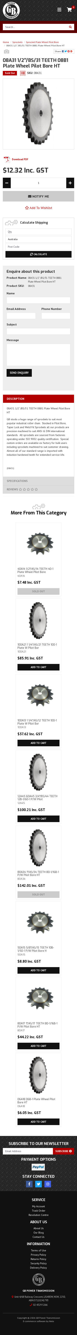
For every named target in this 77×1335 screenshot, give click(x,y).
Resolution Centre (39, 1215)
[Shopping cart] (69, 10)
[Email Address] (28, 1151)
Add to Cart (39, 667)
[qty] (38, 232)
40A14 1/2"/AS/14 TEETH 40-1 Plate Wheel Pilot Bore (38, 572)
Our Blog (39, 1232)
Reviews (22, 489)
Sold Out (38, 591)
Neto (51, 1321)
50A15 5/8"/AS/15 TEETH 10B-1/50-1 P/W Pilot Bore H (38, 951)
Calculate (38, 254)
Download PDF (15, 159)
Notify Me (38, 196)
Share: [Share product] (64, 51)
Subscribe (63, 1151)
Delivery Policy (38, 1267)
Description (15, 399)
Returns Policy (38, 1259)
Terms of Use (38, 1250)
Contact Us (38, 1237)
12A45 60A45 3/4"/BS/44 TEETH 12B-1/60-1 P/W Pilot (38, 800)
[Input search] (35, 27)
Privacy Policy (38, 1254)
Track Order (38, 1210)
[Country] (38, 239)
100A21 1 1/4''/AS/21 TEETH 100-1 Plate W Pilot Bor (38, 648)
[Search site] (70, 27)
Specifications (17, 481)
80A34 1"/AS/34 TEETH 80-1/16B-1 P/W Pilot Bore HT (38, 875)
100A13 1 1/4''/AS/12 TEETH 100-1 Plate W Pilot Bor (38, 724)
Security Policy (38, 1263)
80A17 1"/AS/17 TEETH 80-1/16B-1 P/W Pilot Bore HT (38, 1027)
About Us (39, 1228)
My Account (38, 1206)
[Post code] (38, 247)
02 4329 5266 (38, 1304)
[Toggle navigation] (59, 9)
